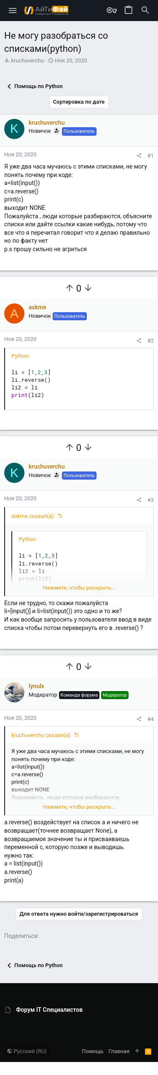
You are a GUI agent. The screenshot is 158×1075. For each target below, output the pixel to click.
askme (37, 307)
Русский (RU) (27, 1051)
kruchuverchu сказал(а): (41, 735)
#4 (150, 719)
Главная (119, 1051)
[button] (12, 10)
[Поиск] (145, 10)
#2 (150, 341)
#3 (150, 500)
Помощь (93, 1051)
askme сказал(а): (33, 516)
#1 (150, 156)
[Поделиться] (139, 156)
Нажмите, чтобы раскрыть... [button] (79, 587)
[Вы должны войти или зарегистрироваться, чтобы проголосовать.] (69, 288)
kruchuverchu (27, 60)
